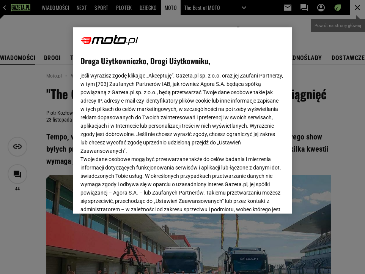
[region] (182, 120)
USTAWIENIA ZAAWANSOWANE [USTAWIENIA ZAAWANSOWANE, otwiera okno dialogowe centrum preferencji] (130, 198)
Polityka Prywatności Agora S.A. (227, 117)
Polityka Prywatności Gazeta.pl (147, 117)
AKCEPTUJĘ (258, 199)
